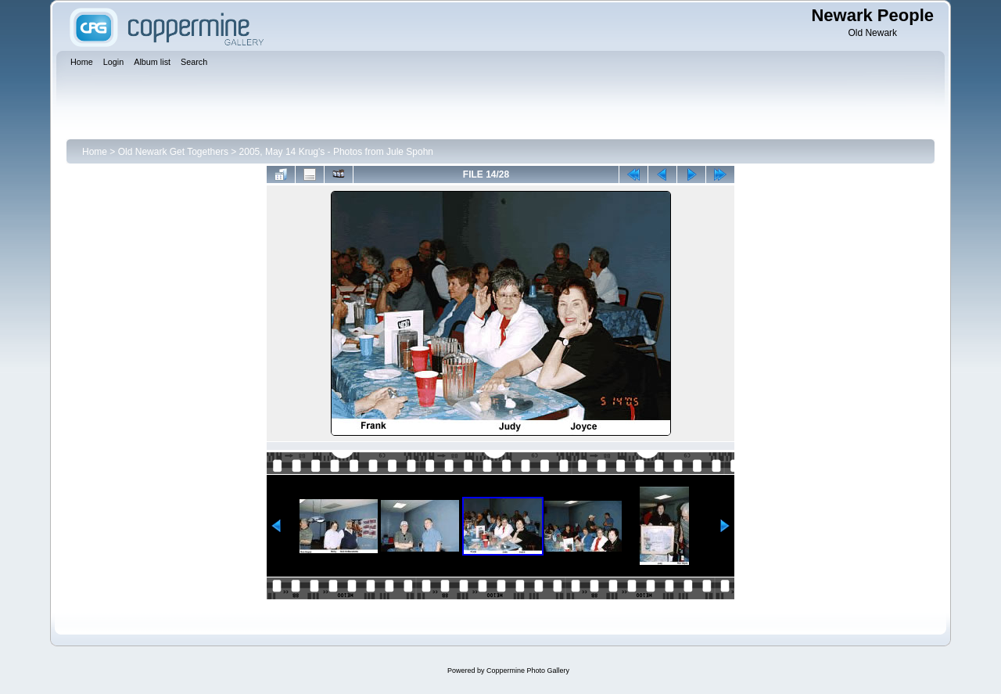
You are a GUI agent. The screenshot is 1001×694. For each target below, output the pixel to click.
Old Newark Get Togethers (173, 151)
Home (94, 151)
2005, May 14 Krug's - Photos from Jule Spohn (336, 151)
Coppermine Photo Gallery (527, 670)
